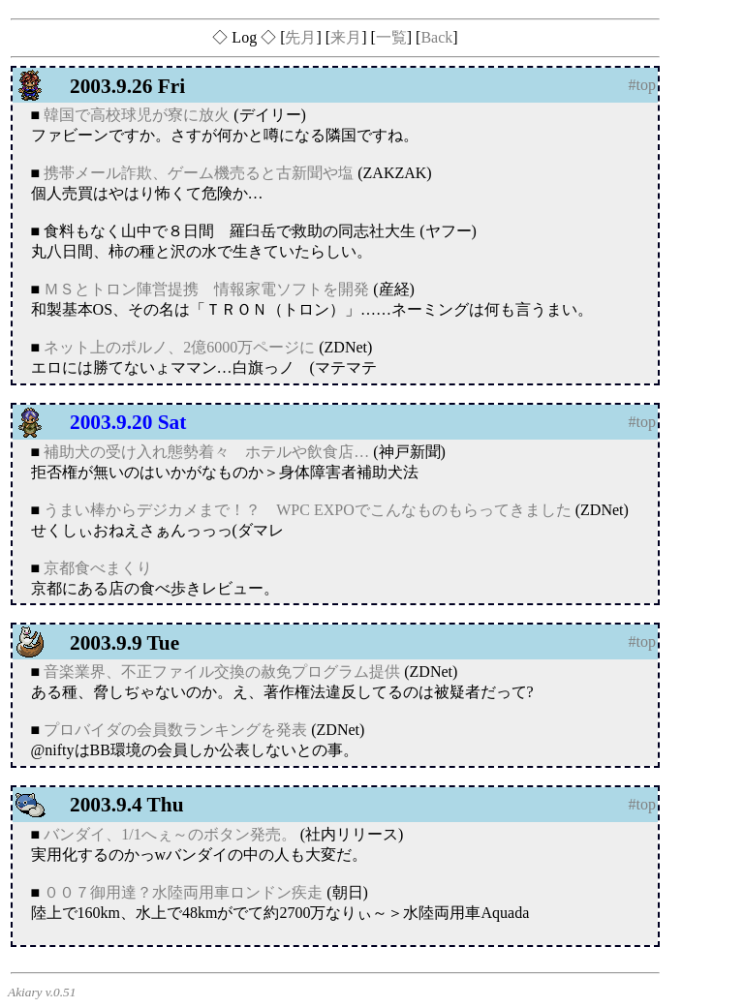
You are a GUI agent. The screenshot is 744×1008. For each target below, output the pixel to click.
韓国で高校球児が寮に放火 (137, 115)
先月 (300, 37)
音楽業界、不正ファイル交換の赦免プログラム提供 (222, 671)
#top (642, 84)
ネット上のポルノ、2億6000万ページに (179, 347)
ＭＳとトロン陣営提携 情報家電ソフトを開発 (206, 289)
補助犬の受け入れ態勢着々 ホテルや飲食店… (206, 451)
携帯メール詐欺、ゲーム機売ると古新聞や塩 (199, 173)
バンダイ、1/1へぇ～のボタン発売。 (169, 834)
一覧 (391, 37)
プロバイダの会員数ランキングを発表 (175, 729)
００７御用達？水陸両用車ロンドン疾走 (183, 892)
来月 (345, 37)
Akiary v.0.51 (42, 992)
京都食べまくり (98, 568)
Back (436, 37)
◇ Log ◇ (244, 37)
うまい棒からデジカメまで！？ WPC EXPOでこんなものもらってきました (307, 510)
